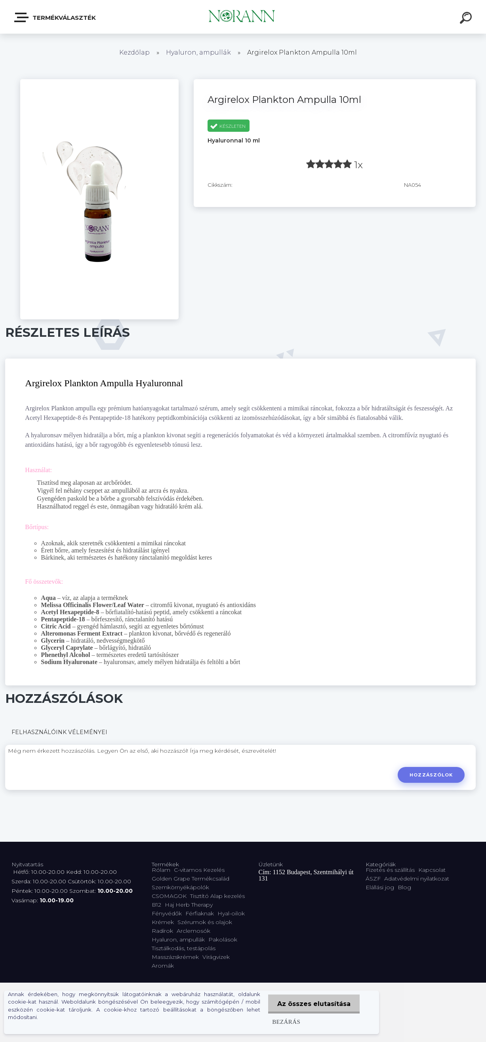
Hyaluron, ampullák (198, 52)
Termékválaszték (55, 17)
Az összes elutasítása (313, 1004)
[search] (467, 19)
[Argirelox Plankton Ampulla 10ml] (99, 81)
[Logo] (243, 17)
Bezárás (285, 1022)
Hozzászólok (430, 775)
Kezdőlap (134, 52)
